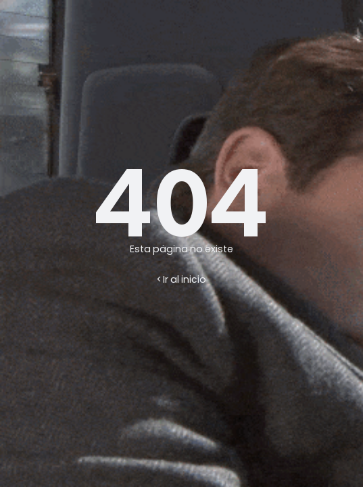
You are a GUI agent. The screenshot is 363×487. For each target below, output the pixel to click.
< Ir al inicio (181, 279)
